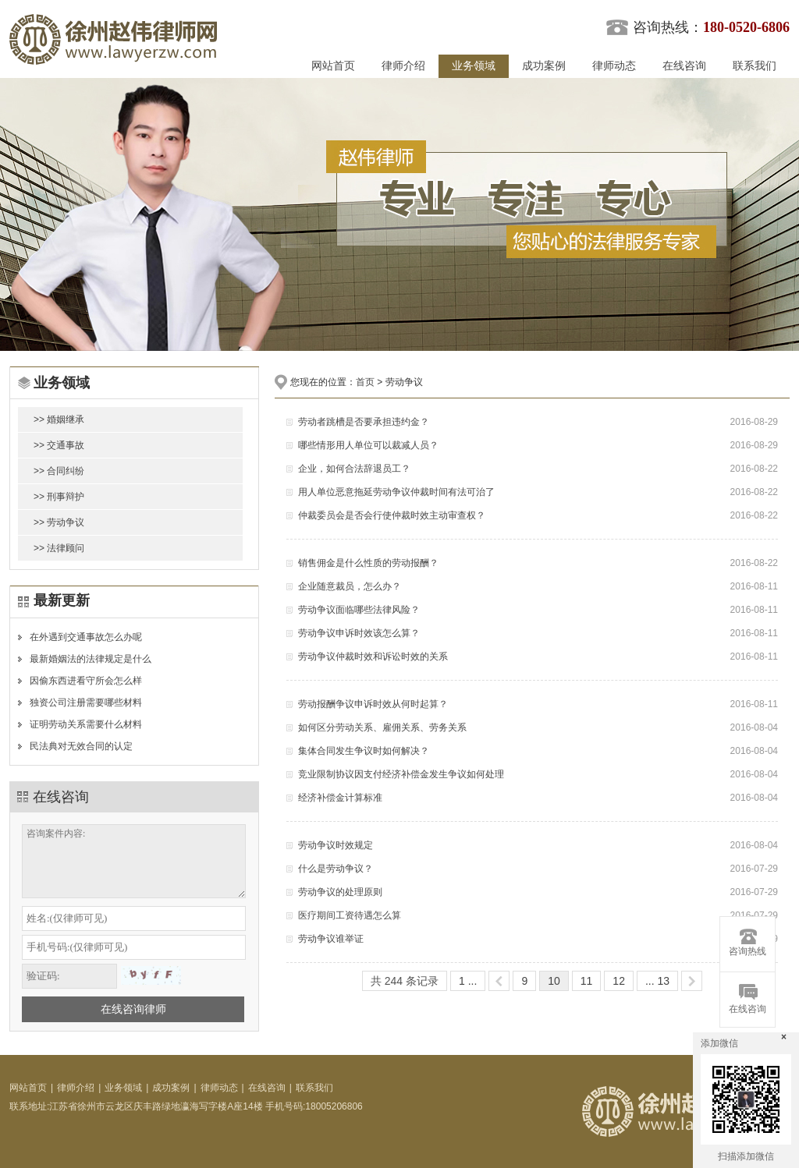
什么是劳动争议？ (335, 868)
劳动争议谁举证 (331, 938)
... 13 (657, 981)
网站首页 (333, 66)
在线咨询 (684, 66)
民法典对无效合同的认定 (81, 746)
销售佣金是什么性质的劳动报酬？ (368, 562)
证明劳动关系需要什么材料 (86, 724)
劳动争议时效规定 (335, 845)
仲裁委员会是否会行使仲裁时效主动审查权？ (391, 515)
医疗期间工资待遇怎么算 (349, 915)
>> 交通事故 (59, 445)
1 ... (468, 981)
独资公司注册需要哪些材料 (86, 702)
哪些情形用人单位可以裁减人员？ (368, 445)
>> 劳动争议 (59, 522)
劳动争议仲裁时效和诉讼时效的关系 (373, 656)
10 (554, 981)
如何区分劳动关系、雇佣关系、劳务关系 (382, 727)
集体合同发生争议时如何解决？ (363, 750)
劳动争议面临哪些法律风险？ (359, 609)
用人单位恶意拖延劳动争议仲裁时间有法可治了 (396, 492)
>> (691, 981)
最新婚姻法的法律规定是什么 (90, 658)
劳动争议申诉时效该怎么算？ (359, 633)
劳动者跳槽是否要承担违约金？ (363, 421)
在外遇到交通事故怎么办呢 (86, 637)
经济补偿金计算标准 (340, 797)
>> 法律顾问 (59, 548)
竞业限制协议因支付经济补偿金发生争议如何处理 (401, 774)
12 (619, 981)
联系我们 (754, 66)
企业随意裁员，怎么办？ (349, 586)
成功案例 (544, 66)
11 (587, 981)
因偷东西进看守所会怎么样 (86, 680)
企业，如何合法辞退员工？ (354, 468)
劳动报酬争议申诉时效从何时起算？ (373, 704)
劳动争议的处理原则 (340, 892)
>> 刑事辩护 (59, 496)
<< (499, 981)
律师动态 (614, 66)
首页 (365, 382)
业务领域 (473, 66)
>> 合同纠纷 (59, 470)
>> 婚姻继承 (59, 419)
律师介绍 (403, 66)
